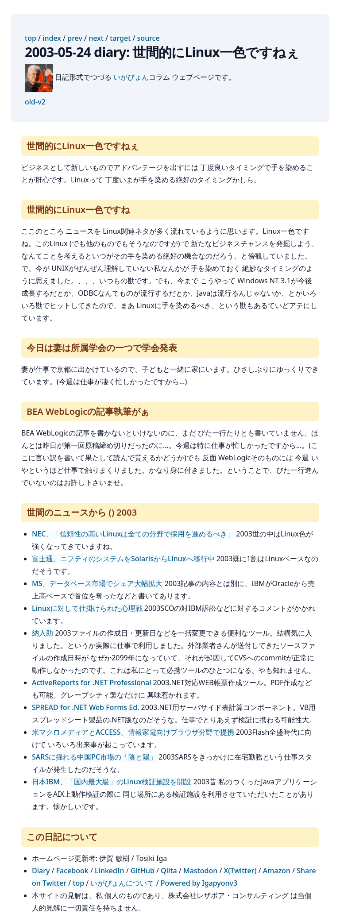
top (30, 38)
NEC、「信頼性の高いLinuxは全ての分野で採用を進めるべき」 (133, 534)
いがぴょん (131, 77)
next (96, 38)
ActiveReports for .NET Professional (91, 682)
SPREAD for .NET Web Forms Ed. (85, 707)
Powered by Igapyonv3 (199, 883)
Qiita (169, 870)
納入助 (42, 633)
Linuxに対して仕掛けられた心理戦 (87, 608)
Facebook (72, 870)
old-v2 (35, 102)
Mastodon (200, 870)
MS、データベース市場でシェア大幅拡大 (97, 583)
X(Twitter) (240, 870)
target (120, 38)
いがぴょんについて (122, 883)
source (148, 38)
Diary (41, 870)
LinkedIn (109, 870)
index (51, 38)
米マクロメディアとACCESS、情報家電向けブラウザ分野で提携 (133, 732)
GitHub (143, 870)
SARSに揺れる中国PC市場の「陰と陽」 (94, 757)
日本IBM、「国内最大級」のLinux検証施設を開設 (111, 782)
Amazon (276, 870)
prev (74, 38)
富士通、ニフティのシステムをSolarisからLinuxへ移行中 (123, 558)
